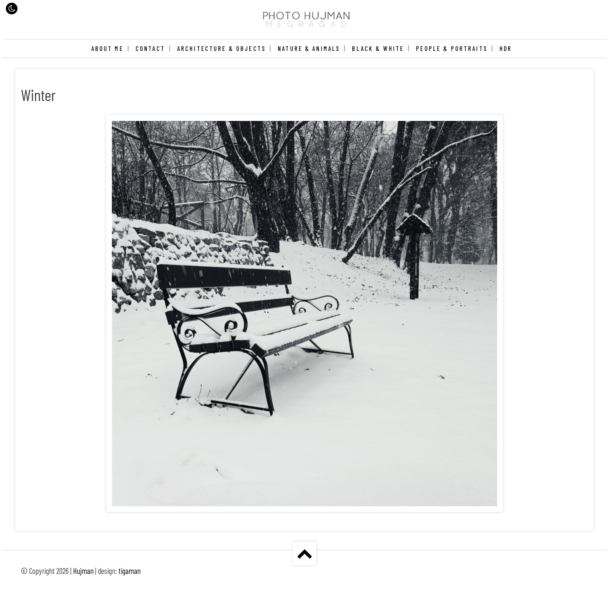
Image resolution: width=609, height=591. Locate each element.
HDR (505, 48)
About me (107, 48)
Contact (150, 48)
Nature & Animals (309, 48)
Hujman (83, 570)
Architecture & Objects (221, 48)
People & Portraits (451, 48)
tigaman (129, 570)
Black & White (378, 48)
